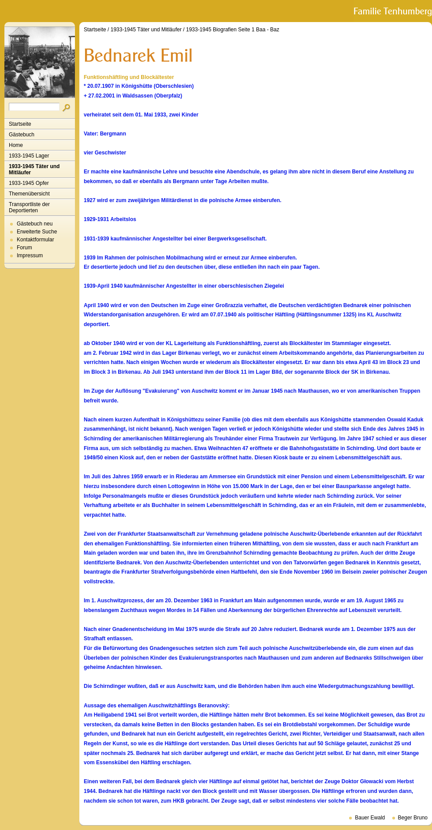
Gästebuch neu (34, 224)
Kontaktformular (35, 240)
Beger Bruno (413, 818)
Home (16, 145)
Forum (24, 247)
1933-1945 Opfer (29, 183)
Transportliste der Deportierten (29, 207)
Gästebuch (21, 134)
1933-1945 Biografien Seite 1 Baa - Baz (232, 29)
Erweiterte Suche (37, 232)
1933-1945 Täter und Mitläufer (34, 169)
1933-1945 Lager (29, 156)
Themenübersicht (29, 194)
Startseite (20, 124)
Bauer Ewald (370, 818)
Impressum (30, 255)
